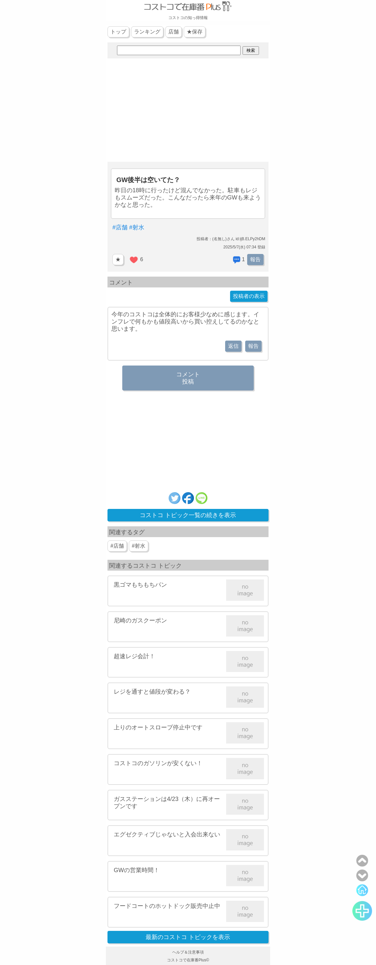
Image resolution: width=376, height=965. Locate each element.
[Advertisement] (188, 111)
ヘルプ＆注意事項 (188, 952)
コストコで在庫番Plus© (188, 960)
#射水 (136, 227)
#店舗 (120, 227)
